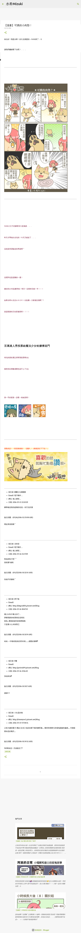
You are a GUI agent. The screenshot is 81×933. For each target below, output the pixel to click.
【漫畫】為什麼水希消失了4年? (25, 841)
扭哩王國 (7, 751)
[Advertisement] (40, 796)
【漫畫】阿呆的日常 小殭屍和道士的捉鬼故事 (30, 877)
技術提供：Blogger (40, 930)
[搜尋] (25, 4)
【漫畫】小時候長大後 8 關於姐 (25, 910)
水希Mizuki (14, 4)
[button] (5, 32)
